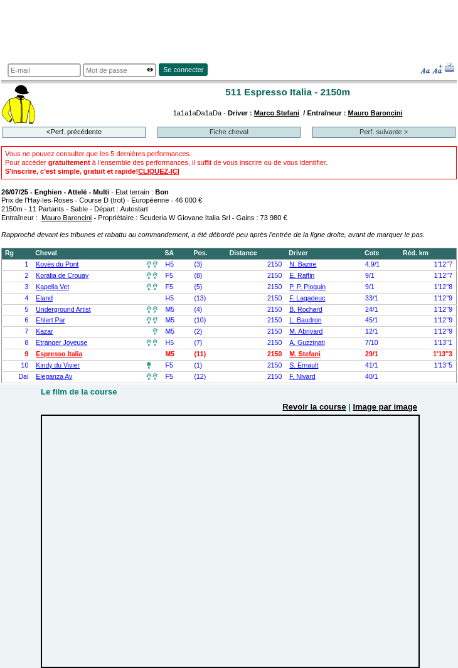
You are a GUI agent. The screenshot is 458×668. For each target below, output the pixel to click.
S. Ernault (303, 365)
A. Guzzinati (307, 342)
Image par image (385, 406)
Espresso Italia (59, 354)
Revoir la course (314, 406)
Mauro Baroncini (375, 113)
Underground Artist (63, 309)
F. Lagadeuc (307, 298)
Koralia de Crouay (62, 275)
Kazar (44, 331)
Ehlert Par (50, 320)
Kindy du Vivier (58, 365)
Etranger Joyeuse (61, 342)
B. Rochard (305, 309)
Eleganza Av (54, 376)
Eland (44, 298)
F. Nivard (302, 376)
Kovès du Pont (57, 264)
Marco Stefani (276, 113)
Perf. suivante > (383, 131)
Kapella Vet (52, 287)
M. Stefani (305, 354)
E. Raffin (301, 275)
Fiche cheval (229, 131)
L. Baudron (305, 320)
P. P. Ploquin (307, 287)
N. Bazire (302, 264)
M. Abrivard (305, 331)
